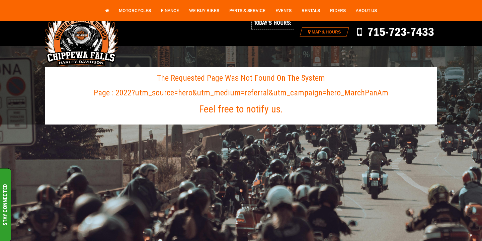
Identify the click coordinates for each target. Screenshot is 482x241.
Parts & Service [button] (247, 10)
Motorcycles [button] (135, 10)
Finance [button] (170, 10)
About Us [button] (366, 10)
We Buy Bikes (204, 10)
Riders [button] (338, 10)
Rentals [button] (311, 10)
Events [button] (283, 10)
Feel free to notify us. (241, 109)
